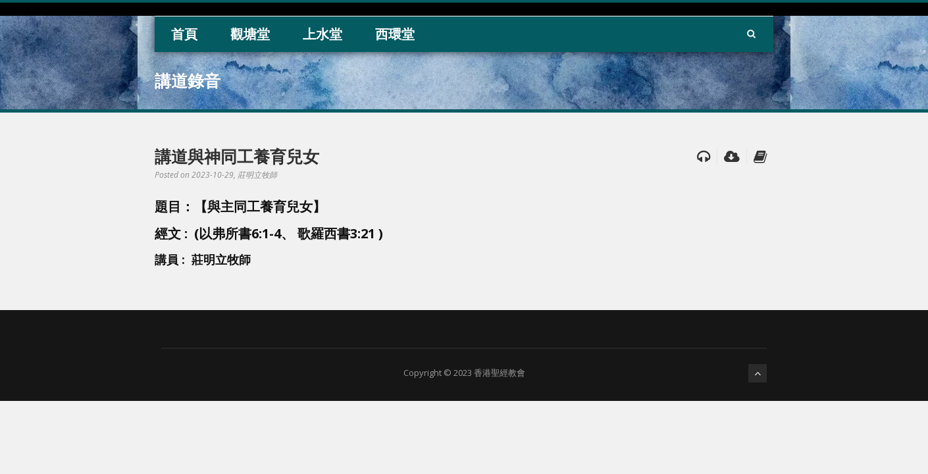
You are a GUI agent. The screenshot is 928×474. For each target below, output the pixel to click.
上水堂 (322, 34)
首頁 (184, 34)
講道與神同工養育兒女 (237, 156)
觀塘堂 (250, 34)
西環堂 (395, 34)
